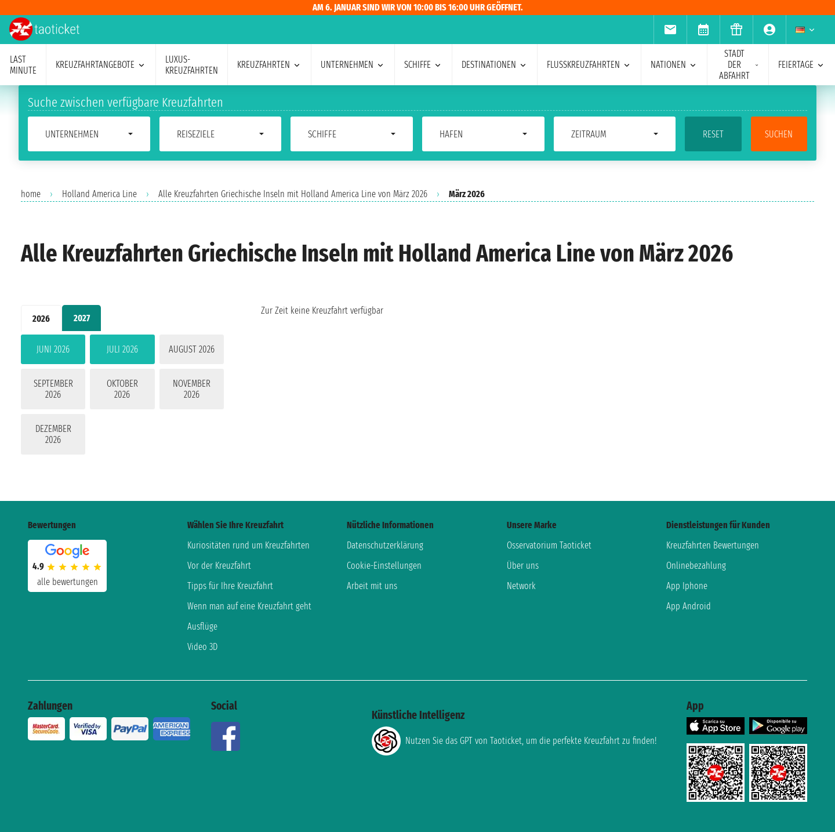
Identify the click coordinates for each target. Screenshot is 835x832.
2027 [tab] (82, 318)
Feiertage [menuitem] (801, 64)
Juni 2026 (53, 349)
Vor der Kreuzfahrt (219, 565)
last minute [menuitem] (23, 65)
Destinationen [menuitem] (495, 64)
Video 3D (202, 646)
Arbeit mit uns (372, 585)
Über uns (523, 565)
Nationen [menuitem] (674, 64)
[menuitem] (670, 29)
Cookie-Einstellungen (384, 565)
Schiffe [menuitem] (423, 64)
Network (521, 585)
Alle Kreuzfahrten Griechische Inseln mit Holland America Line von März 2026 (292, 193)
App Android (688, 606)
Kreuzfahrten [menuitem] (269, 64)
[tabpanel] (122, 397)
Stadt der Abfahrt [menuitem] (739, 64)
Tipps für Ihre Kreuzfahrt (230, 585)
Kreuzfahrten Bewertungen (712, 545)
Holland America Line (99, 193)
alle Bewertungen (67, 581)
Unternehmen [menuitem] (353, 64)
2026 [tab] (41, 318)
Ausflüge (202, 626)
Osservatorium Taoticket (549, 545)
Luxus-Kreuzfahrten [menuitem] (191, 65)
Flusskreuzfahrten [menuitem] (589, 64)
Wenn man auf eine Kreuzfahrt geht (249, 606)
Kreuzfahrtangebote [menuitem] (101, 64)
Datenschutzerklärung (385, 545)
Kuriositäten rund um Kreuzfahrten (248, 545)
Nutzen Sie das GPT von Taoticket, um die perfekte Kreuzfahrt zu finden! (514, 740)
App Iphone (686, 585)
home (31, 193)
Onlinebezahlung (696, 565)
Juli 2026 (122, 349)
